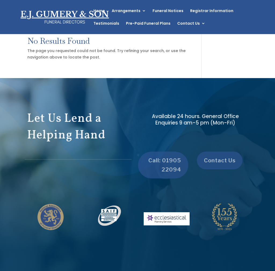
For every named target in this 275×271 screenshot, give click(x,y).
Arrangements (126, 11)
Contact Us (188, 23)
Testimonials (106, 23)
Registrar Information (211, 11)
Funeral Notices (168, 11)
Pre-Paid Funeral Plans (148, 23)
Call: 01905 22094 (162, 165)
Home (99, 11)
